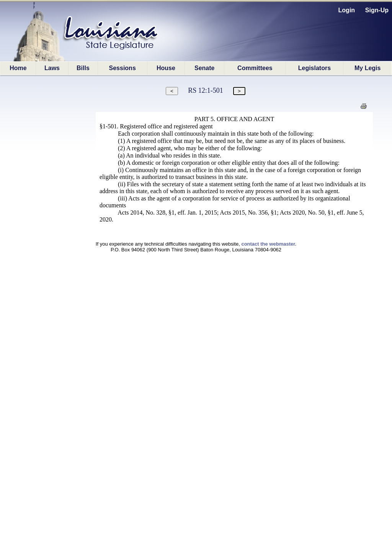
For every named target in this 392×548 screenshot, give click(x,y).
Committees (255, 68)
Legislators (314, 68)
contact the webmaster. (268, 244)
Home (18, 68)
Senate (204, 68)
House (166, 68)
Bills (83, 68)
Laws (52, 68)
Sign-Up (377, 10)
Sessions (122, 68)
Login (346, 10)
